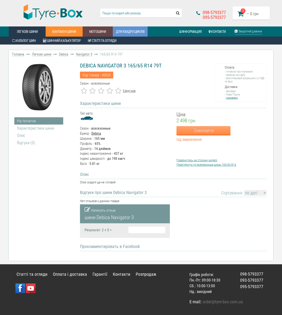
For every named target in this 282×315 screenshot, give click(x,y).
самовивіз (232, 97)
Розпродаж (146, 274)
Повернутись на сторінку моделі (196, 160)
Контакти (217, 32)
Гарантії (100, 274)
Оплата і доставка (70, 274)
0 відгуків (129, 91)
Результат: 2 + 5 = (98, 230)
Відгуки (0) (26, 142)
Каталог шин (24, 41)
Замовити (203, 130)
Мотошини (97, 32)
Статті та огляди (102, 41)
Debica (63, 54)
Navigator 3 (84, 54)
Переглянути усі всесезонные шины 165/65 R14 (206, 164)
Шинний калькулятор (62, 41)
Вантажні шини (64, 32)
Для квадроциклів (130, 32)
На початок (26, 120)
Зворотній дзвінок (248, 31)
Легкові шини (27, 32)
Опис (21, 135)
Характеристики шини (35, 128)
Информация (191, 32)
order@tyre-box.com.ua (223, 301)
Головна (18, 54)
